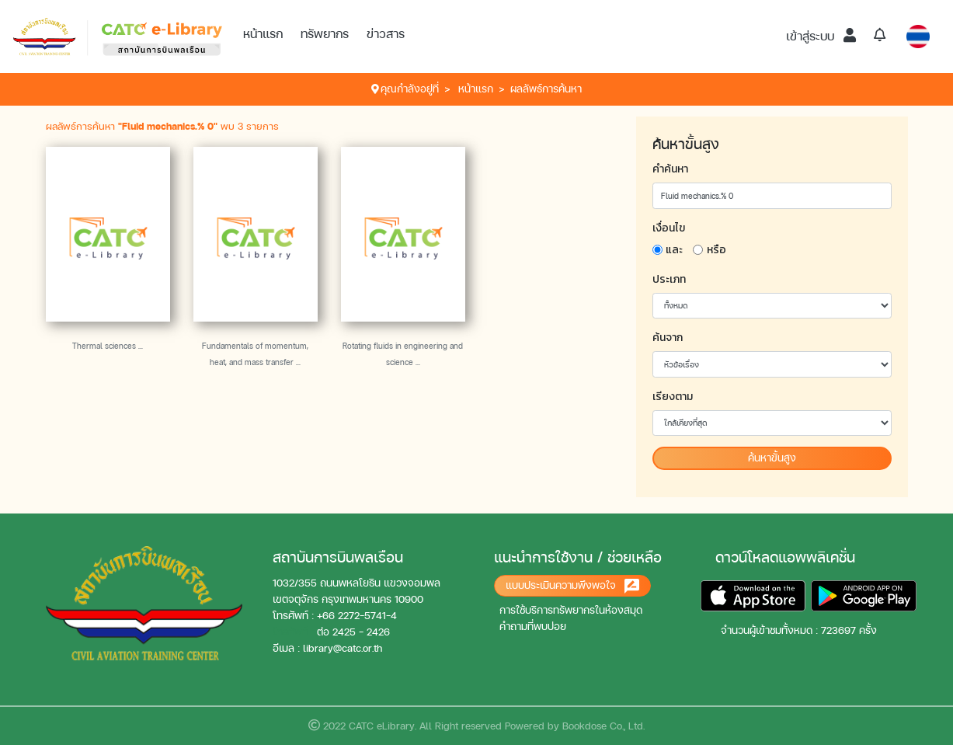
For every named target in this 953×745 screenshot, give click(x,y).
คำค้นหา (670, 169)
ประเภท (669, 279)
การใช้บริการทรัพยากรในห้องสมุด (570, 610)
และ (674, 250)
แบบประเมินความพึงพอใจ (573, 586)
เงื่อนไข (668, 228)
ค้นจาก (667, 337)
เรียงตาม (672, 396)
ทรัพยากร (325, 34)
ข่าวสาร (386, 34)
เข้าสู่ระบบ (821, 36)
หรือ (716, 250)
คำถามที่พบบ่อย (532, 626)
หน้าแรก (263, 34)
